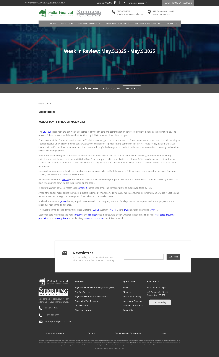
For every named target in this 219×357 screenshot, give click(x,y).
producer (92, 214)
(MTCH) (83, 187)
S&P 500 (47, 131)
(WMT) (112, 209)
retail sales (160, 214)
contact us (172, 23)
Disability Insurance (84, 310)
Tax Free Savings (82, 292)
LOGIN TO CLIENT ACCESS (178, 3)
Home (53, 23)
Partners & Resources (133, 305)
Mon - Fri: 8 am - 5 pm (156, 287)
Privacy (91, 333)
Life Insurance (81, 305)
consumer (78, 214)
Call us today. (160, 302)
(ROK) (63, 201)
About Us (127, 292)
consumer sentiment (94, 218)
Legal (164, 333)
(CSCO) (95, 209)
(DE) (125, 209)
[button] (67, 24)
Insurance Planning (132, 296)
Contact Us (128, 310)
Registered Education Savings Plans (91, 296)
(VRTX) (65, 179)
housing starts (61, 218)
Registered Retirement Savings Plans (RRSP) (95, 287)
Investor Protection (55, 333)
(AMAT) (153, 209)
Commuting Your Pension (86, 301)
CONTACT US (132, 88)
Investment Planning (132, 301)
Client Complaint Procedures (128, 333)
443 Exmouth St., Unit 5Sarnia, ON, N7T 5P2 (157, 293)
